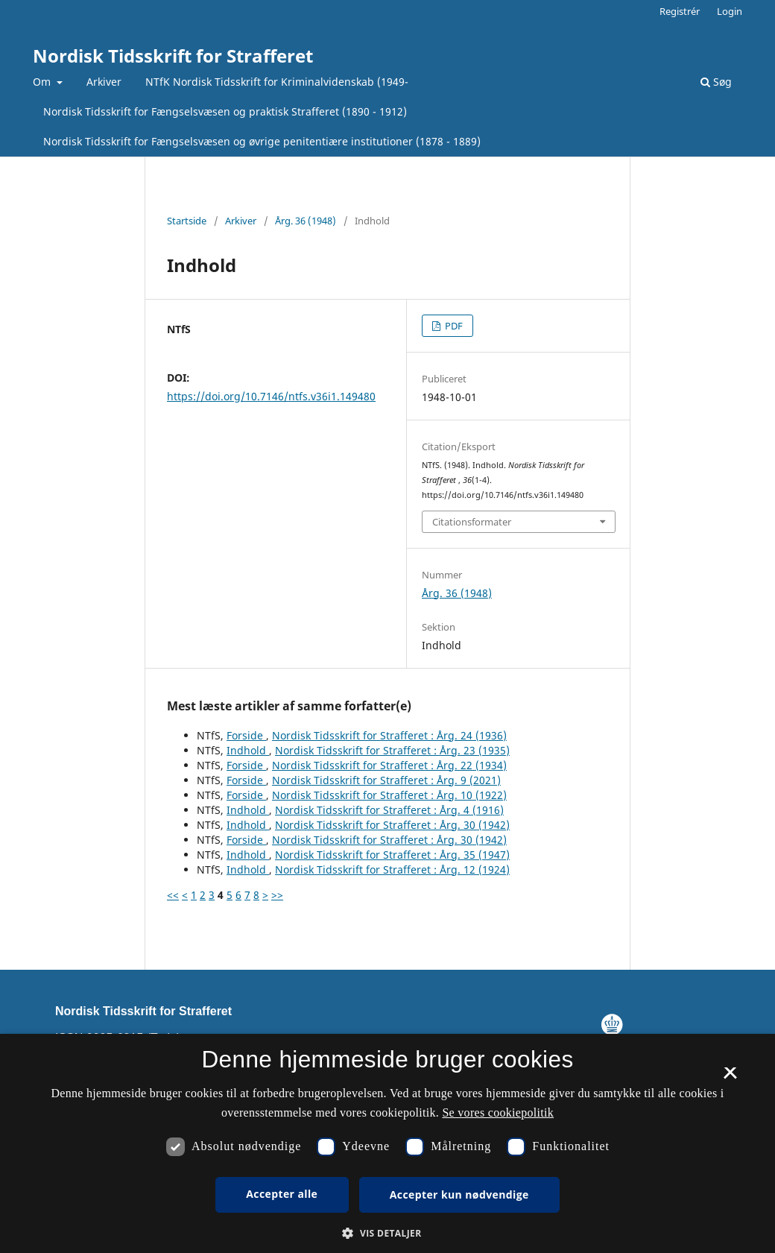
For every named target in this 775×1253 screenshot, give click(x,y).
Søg (716, 82)
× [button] (729, 1077)
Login (729, 11)
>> (277, 895)
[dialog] (387, 1143)
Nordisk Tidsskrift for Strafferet (173, 55)
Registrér (679, 11)
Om (43, 82)
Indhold (248, 750)
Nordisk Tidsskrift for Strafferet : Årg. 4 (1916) (389, 810)
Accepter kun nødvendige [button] (459, 1194)
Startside (186, 220)
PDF (453, 325)
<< (173, 895)
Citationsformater (471, 521)
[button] (387, 1233)
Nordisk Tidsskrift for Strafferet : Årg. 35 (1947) (392, 855)
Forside (246, 735)
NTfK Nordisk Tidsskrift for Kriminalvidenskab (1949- (276, 82)
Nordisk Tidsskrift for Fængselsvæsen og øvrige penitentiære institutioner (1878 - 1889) (262, 141)
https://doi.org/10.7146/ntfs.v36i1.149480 (271, 396)
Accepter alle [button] (281, 1194)
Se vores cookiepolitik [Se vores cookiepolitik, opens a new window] (498, 1112)
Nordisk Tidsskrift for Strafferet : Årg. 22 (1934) (389, 765)
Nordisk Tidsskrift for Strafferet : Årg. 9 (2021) (386, 780)
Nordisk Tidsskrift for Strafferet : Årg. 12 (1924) (392, 869)
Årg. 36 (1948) (305, 220)
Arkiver (103, 82)
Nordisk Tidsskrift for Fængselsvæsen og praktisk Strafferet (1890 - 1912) (225, 111)
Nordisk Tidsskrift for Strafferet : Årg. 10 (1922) (389, 795)
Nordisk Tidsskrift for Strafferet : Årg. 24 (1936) (389, 735)
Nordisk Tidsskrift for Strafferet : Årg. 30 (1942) (392, 825)
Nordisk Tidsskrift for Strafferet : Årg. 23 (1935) (392, 750)
